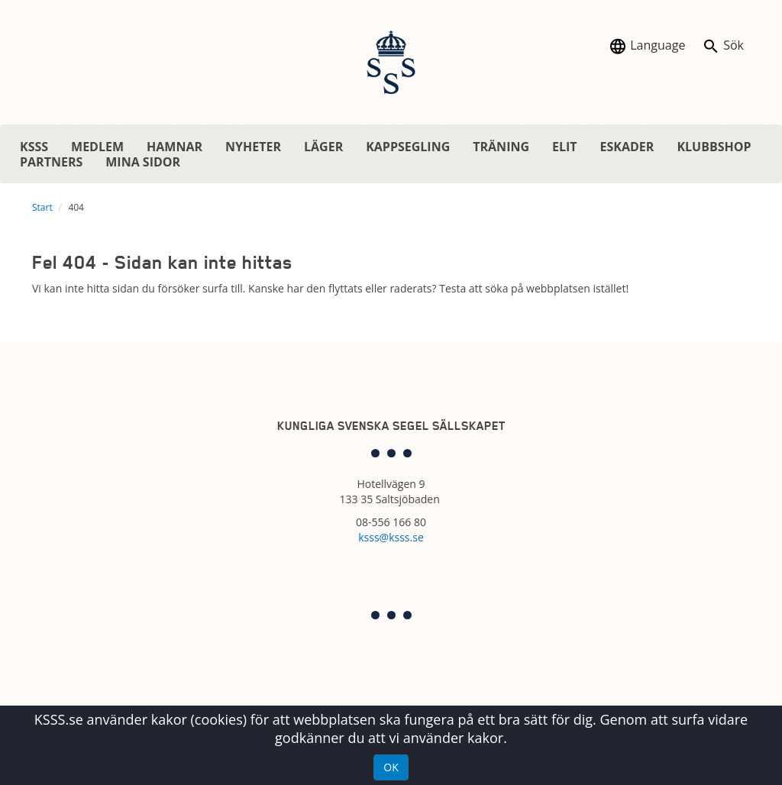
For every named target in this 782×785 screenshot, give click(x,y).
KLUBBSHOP (714, 146)
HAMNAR (174, 146)
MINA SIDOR (142, 162)
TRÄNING (501, 146)
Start (42, 207)
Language (647, 46)
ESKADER (627, 146)
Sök (723, 46)
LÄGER (323, 146)
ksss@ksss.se (391, 537)
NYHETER (253, 146)
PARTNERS (51, 162)
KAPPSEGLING (408, 146)
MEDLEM (97, 146)
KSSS (34, 146)
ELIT (564, 146)
